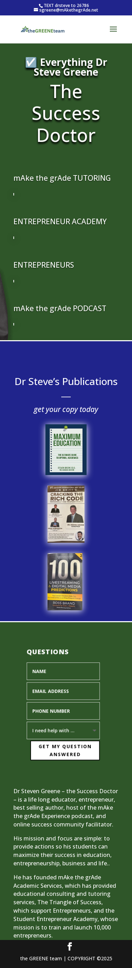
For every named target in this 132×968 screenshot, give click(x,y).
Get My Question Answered (63, 749)
